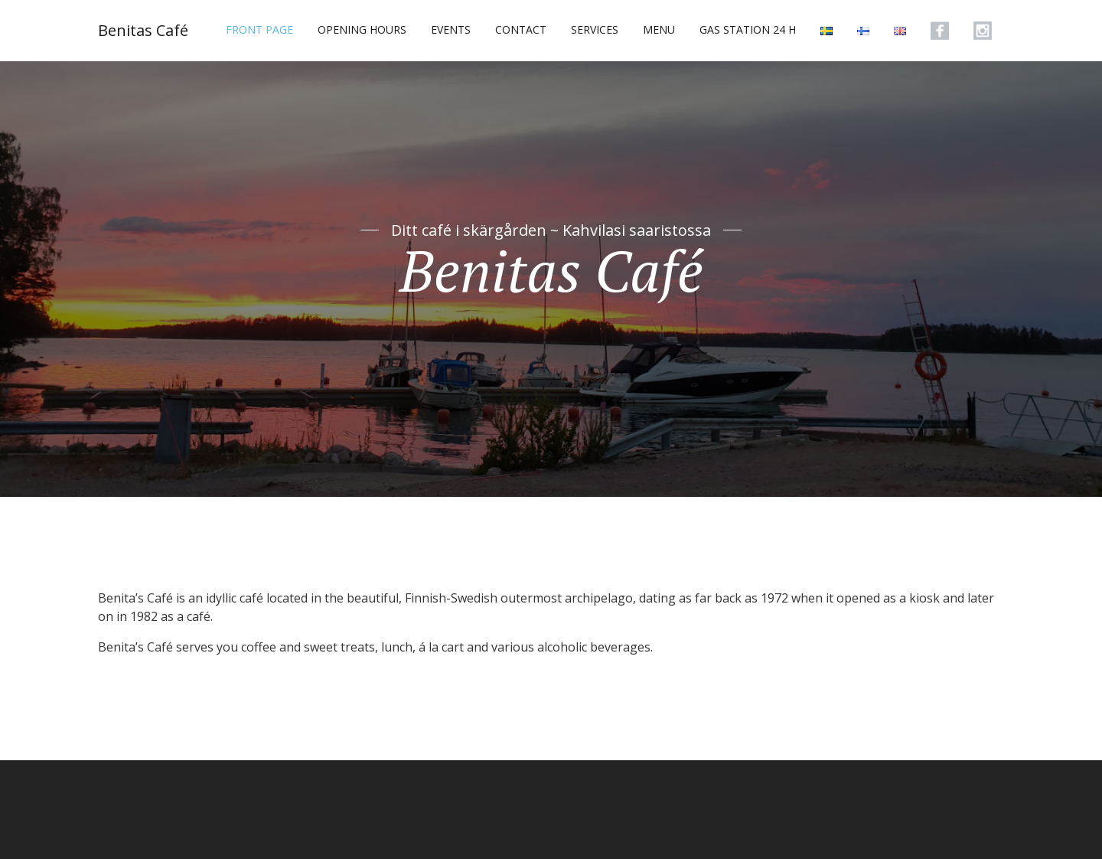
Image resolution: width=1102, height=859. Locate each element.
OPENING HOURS (362, 29)
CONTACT (520, 29)
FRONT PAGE (259, 29)
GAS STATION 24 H (747, 29)
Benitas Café (143, 30)
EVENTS (451, 29)
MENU (659, 29)
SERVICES (594, 29)
